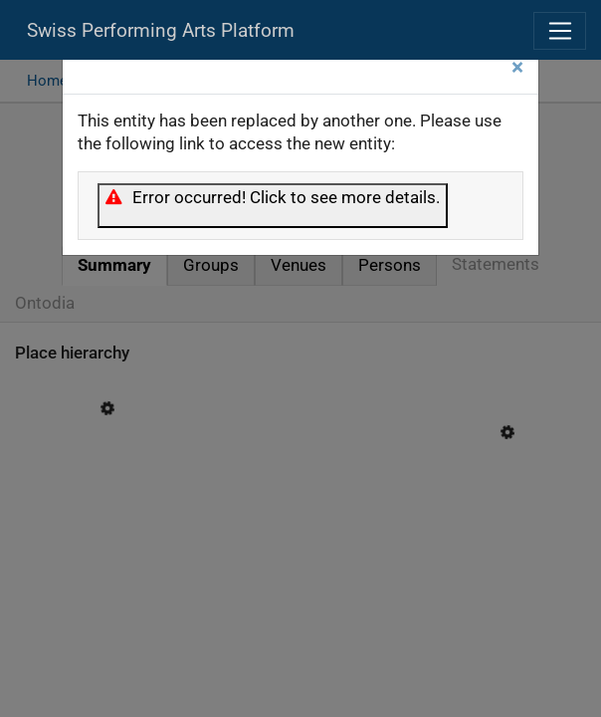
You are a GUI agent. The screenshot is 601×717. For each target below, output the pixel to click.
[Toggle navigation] (559, 31)
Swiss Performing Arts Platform (161, 31)
